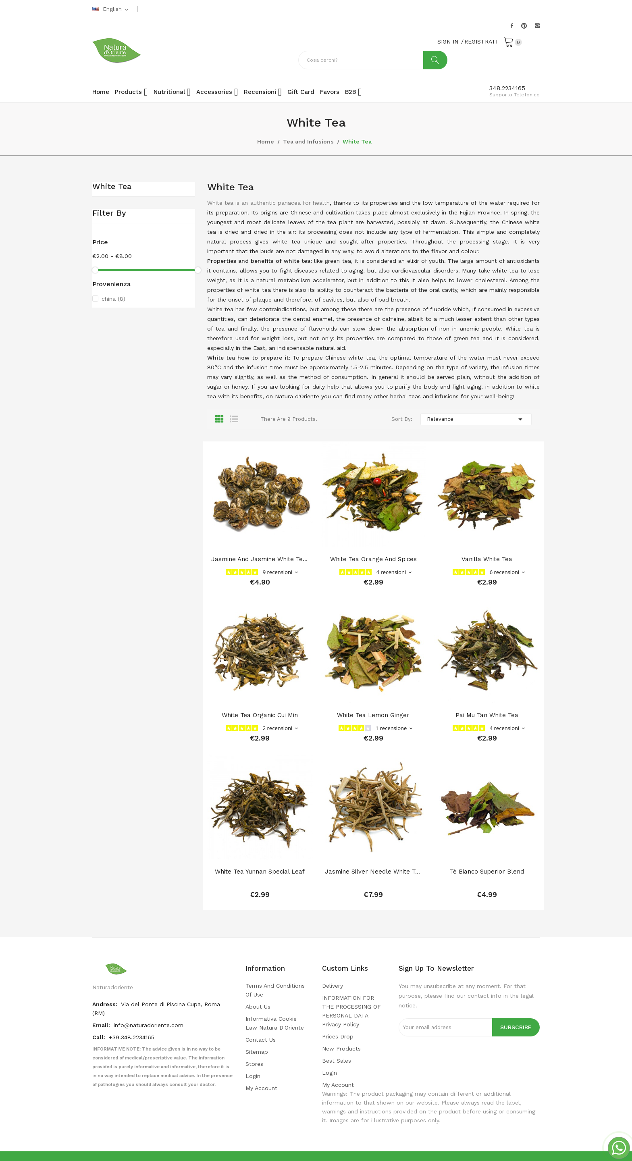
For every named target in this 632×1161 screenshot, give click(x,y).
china (113, 298)
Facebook (512, 26)
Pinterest (524, 26)
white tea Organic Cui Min (260, 715)
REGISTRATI (480, 41)
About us (257, 1006)
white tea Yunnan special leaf (260, 871)
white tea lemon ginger (373, 715)
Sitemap (256, 1052)
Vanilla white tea (487, 559)
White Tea (111, 186)
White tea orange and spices (373, 559)
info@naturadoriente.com (148, 1025)
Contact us (260, 1039)
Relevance (476, 419)
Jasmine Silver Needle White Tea (373, 871)
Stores (254, 1064)
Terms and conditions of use (275, 990)
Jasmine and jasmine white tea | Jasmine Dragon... (260, 559)
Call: (99, 1037)
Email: (102, 1025)
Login (252, 1076)
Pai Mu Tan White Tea (486, 715)
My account (261, 1088)
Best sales (336, 1060)
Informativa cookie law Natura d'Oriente (274, 1023)
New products (341, 1048)
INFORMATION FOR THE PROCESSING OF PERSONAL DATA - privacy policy (351, 1011)
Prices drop (337, 1036)
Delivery (332, 985)
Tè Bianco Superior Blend (487, 871)
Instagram (537, 26)
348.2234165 (507, 88)
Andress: (105, 1004)
